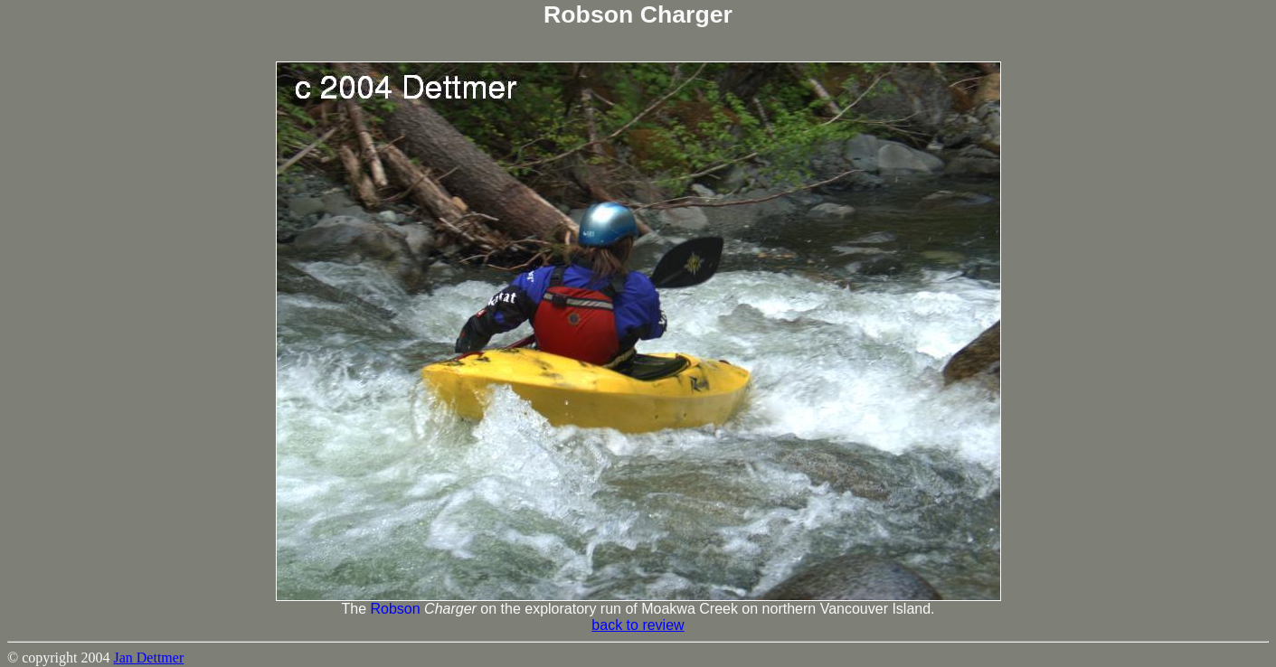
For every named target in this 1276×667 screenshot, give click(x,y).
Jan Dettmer (148, 657)
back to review (637, 625)
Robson (395, 608)
